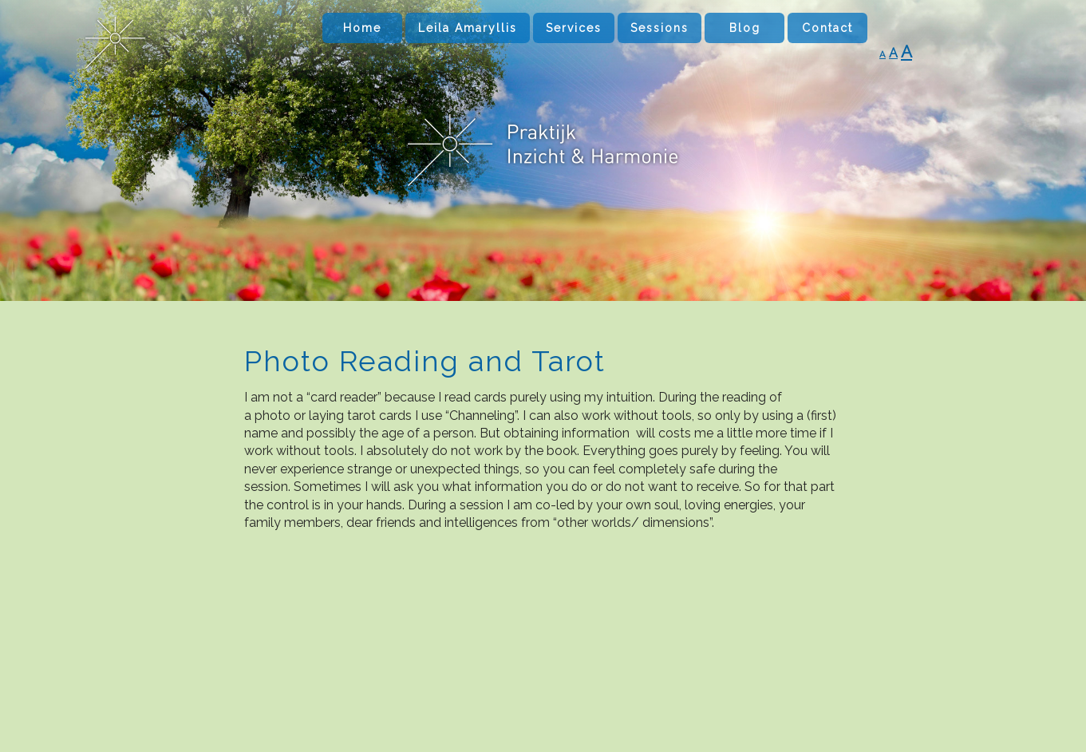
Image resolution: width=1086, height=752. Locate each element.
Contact (827, 28)
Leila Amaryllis (467, 28)
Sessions (659, 28)
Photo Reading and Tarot (425, 361)
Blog (744, 28)
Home (362, 28)
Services (574, 28)
